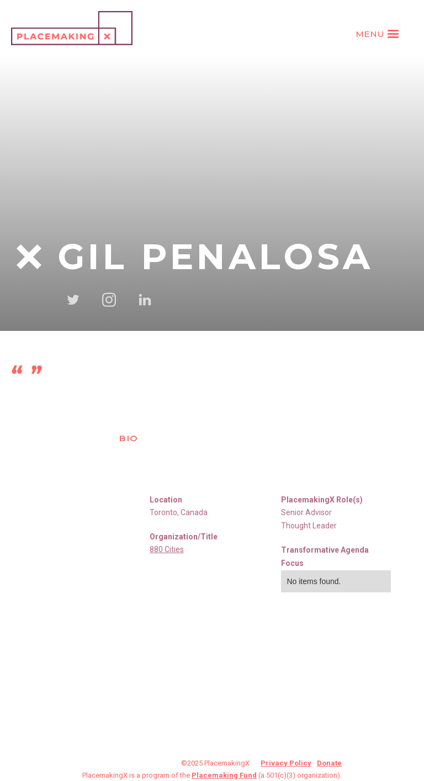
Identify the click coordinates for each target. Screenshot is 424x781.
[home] (71, 28)
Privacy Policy (286, 763)
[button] (378, 34)
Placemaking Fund (224, 775)
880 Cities (167, 549)
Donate (329, 763)
